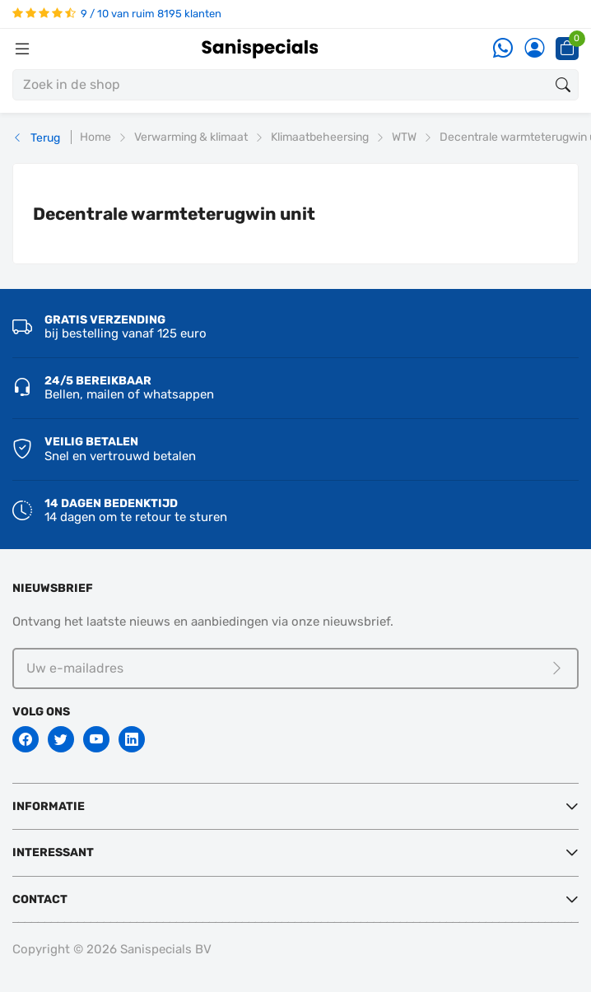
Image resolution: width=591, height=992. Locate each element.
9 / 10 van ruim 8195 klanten (116, 13)
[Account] (534, 49)
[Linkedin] (132, 739)
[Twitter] (61, 739)
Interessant (53, 852)
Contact (39, 899)
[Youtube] (96, 739)
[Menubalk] (22, 48)
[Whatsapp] (503, 49)
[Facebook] (25, 739)
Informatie (48, 806)
